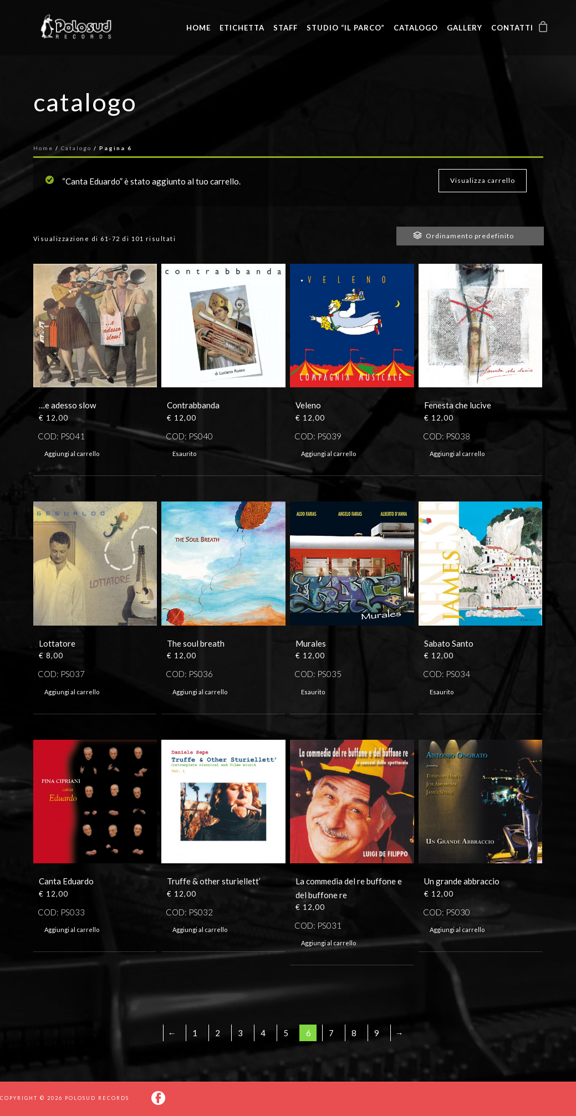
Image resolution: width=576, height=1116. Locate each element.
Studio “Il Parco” (346, 27)
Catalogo (416, 27)
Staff (285, 27)
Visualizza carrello (482, 180)
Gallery (464, 27)
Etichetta (242, 27)
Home (198, 27)
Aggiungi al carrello (71, 453)
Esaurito (184, 453)
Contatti (512, 27)
